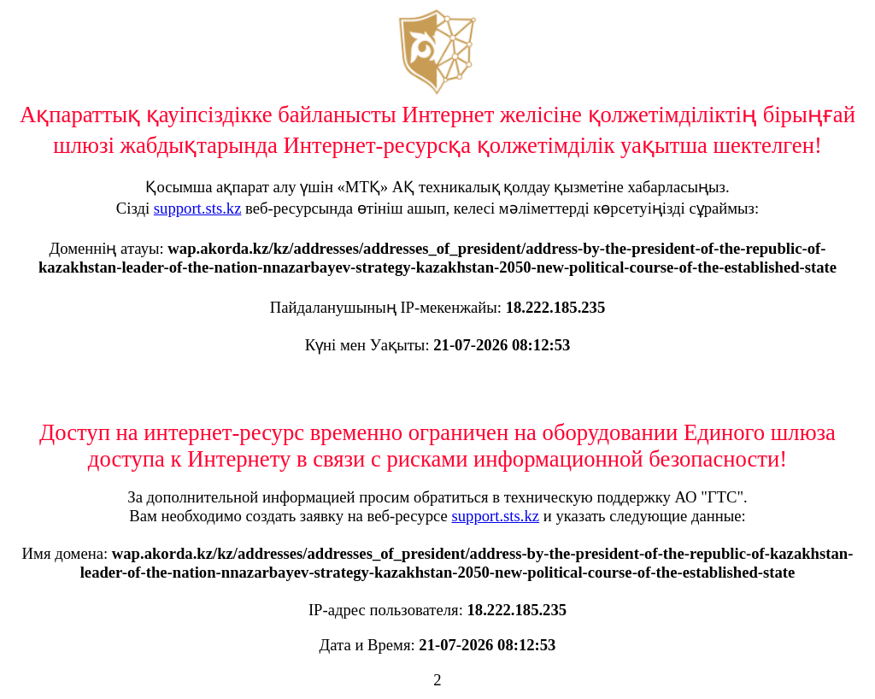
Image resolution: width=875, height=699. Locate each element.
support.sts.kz (198, 208)
